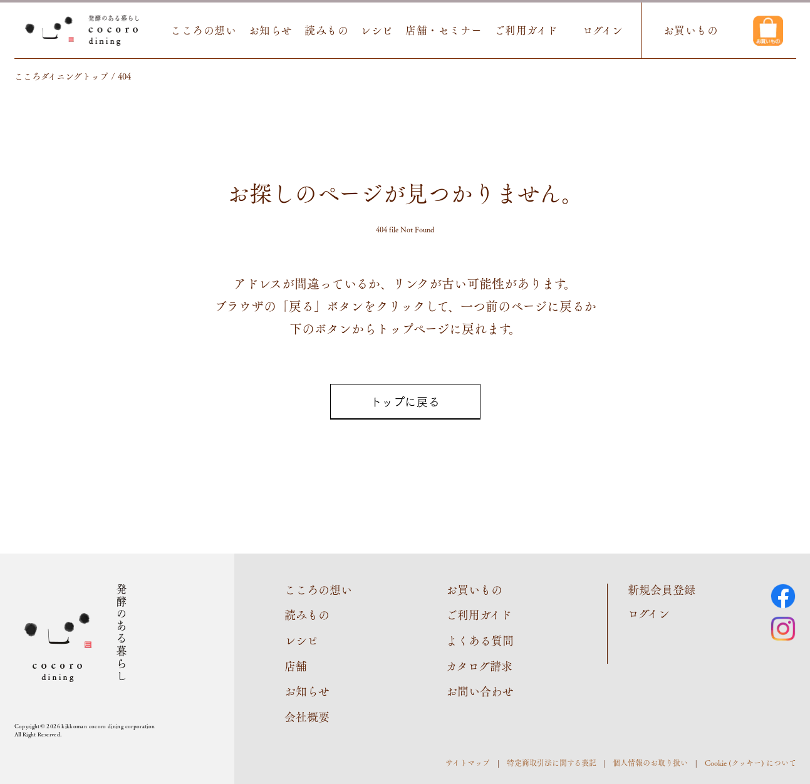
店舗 (295, 665)
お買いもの (691, 30)
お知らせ (271, 30)
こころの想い (203, 30)
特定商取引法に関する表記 (551, 762)
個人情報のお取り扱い (650, 762)
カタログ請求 (479, 665)
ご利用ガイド (526, 30)
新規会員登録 (661, 589)
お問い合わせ (480, 690)
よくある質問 (480, 640)
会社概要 (307, 716)
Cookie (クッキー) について (750, 762)
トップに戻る (405, 401)
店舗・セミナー (443, 30)
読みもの (326, 30)
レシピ (376, 30)
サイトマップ (467, 762)
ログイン (603, 30)
